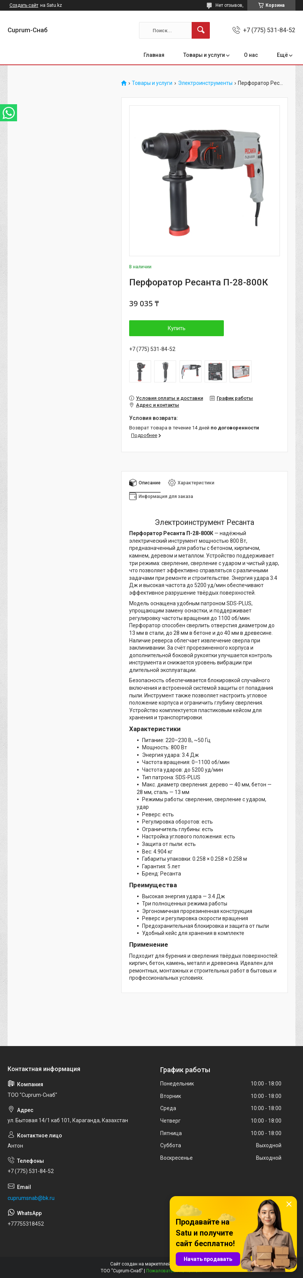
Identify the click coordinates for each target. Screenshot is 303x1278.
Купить (177, 328)
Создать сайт (23, 5)
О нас (251, 55)
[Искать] (201, 30)
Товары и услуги (204, 55)
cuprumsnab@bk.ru (31, 1198)
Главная (154, 55)
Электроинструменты (205, 83)
